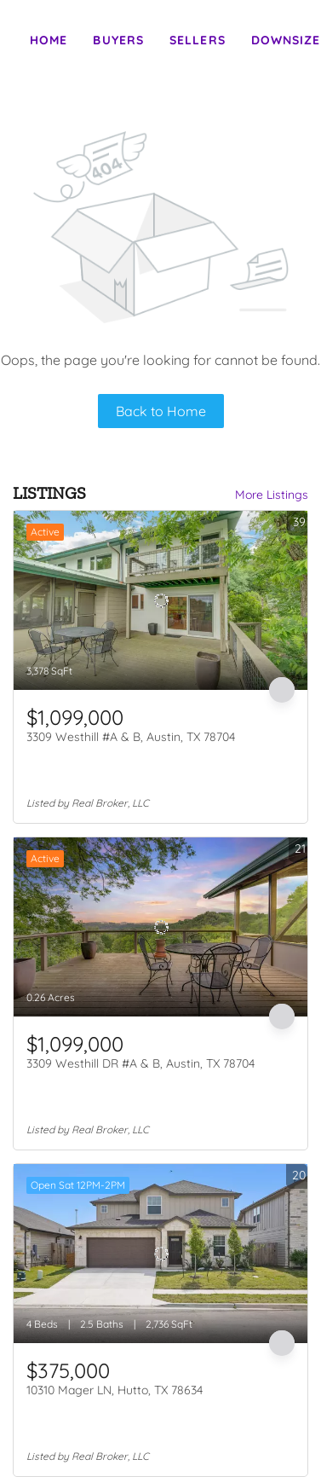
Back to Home (161, 411)
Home (48, 40)
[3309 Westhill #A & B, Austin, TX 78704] (160, 600)
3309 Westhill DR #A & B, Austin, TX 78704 (140, 1063)
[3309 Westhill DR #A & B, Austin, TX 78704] (160, 927)
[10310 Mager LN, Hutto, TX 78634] (160, 1253)
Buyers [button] (118, 40)
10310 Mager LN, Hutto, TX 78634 (114, 1390)
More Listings (271, 494)
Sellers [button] (197, 40)
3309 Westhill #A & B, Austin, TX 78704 (130, 736)
